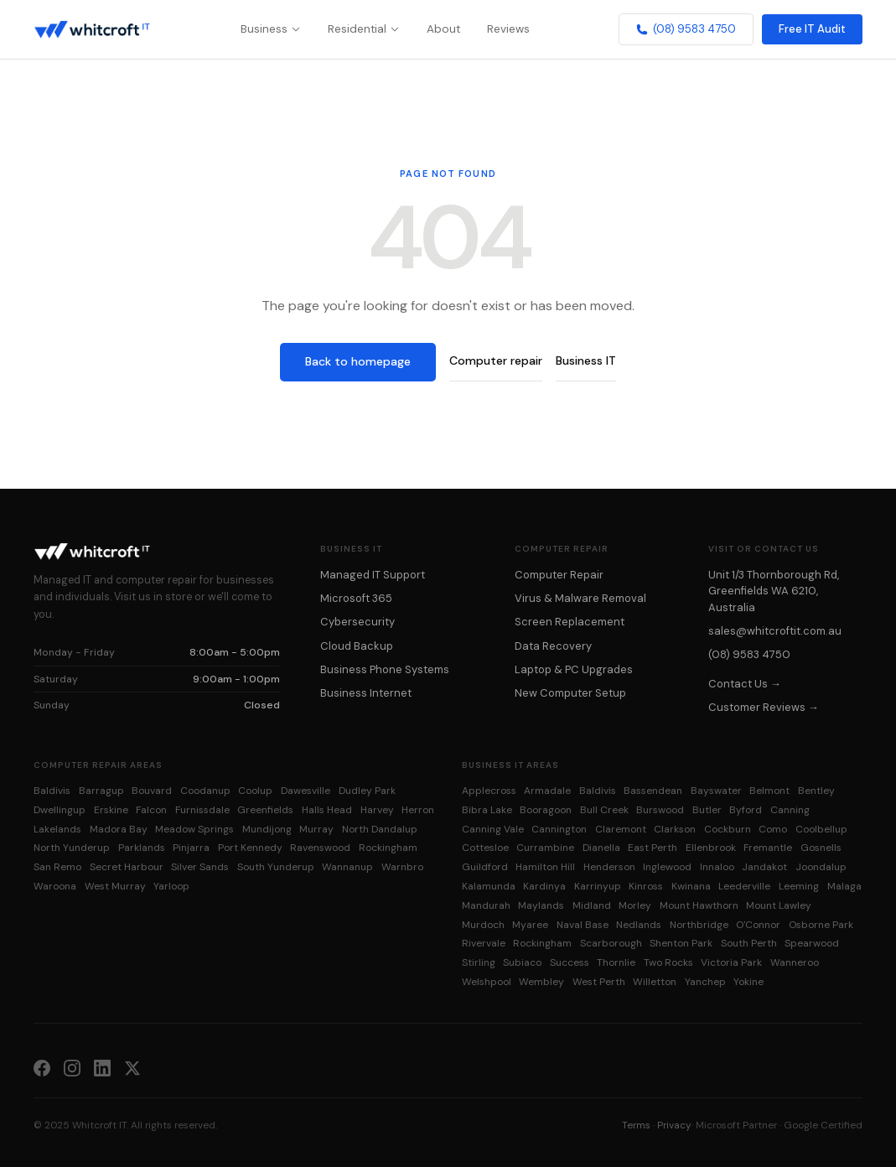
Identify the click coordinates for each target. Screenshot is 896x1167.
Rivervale (483, 943)
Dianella (601, 847)
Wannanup (347, 867)
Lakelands (57, 829)
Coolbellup (821, 829)
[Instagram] (72, 1067)
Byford (745, 810)
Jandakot (764, 867)
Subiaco (522, 962)
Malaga (844, 886)
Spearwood (812, 943)
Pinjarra (191, 847)
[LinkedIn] (102, 1067)
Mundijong (267, 829)
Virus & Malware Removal (580, 598)
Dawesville (305, 790)
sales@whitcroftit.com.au (775, 631)
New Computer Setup (570, 693)
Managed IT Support (372, 575)
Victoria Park (731, 962)
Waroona (55, 886)
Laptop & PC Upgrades (574, 669)
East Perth (652, 847)
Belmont (769, 790)
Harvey (377, 810)
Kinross (646, 886)
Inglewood (667, 867)
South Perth (749, 943)
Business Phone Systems (384, 669)
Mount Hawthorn (699, 905)
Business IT (586, 360)
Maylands (541, 905)
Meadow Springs (194, 829)
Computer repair (495, 360)
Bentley (816, 790)
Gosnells (821, 847)
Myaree (530, 924)
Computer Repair (559, 575)
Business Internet (366, 693)
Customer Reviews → (763, 707)
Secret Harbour (126, 867)
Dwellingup (59, 810)
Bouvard (152, 790)
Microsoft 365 (356, 598)
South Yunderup (275, 867)
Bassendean (653, 790)
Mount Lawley (778, 905)
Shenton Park (681, 943)
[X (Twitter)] (132, 1067)
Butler (707, 810)
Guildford (485, 867)
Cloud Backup (356, 646)
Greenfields (265, 810)
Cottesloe (485, 847)
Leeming (799, 886)
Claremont (620, 829)
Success (569, 962)
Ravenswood (320, 847)
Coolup (255, 790)
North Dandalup (379, 829)
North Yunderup (72, 847)
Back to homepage (358, 361)
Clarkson (675, 829)
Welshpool (486, 981)
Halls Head (327, 810)
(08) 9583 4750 (686, 29)
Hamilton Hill (545, 867)
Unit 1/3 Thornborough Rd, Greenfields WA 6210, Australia (773, 591)
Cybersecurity (357, 622)
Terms (636, 1125)
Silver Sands (200, 867)
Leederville (744, 886)
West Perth (598, 981)
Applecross (489, 790)
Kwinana (691, 886)
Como (773, 829)
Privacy (674, 1125)
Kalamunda (488, 886)
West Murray (115, 886)
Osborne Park (821, 924)
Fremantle (767, 847)
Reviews (508, 29)
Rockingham (388, 847)
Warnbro (402, 867)
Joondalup (821, 867)
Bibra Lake (487, 810)
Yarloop (171, 886)
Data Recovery (553, 646)
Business (271, 29)
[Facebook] (42, 1067)
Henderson (609, 867)
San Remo (57, 867)
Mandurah (486, 905)
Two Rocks (668, 962)
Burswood (660, 810)
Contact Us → (744, 684)
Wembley (541, 981)
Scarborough (611, 943)
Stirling (478, 962)
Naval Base (583, 924)
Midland (591, 905)
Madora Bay (119, 829)
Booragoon (546, 810)
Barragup (101, 790)
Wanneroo (794, 962)
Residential (364, 29)
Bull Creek (604, 810)
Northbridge (699, 924)
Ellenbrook (711, 847)
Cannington (559, 829)
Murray (316, 829)
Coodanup (205, 790)
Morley (635, 905)
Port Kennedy (250, 847)
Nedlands (638, 924)
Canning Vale (493, 829)
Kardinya (544, 886)
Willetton (654, 981)
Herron (417, 810)
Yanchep (705, 981)
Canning (790, 810)
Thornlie (616, 962)
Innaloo (717, 867)
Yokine (748, 981)
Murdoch (483, 924)
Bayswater (716, 790)
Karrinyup (597, 886)
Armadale (547, 790)
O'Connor (758, 924)
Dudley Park (367, 790)
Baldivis (52, 790)
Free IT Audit (812, 29)
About (443, 29)
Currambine (545, 847)
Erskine (111, 810)
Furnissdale (202, 810)
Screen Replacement (569, 622)
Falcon (151, 810)
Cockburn (727, 829)
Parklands (141, 847)
